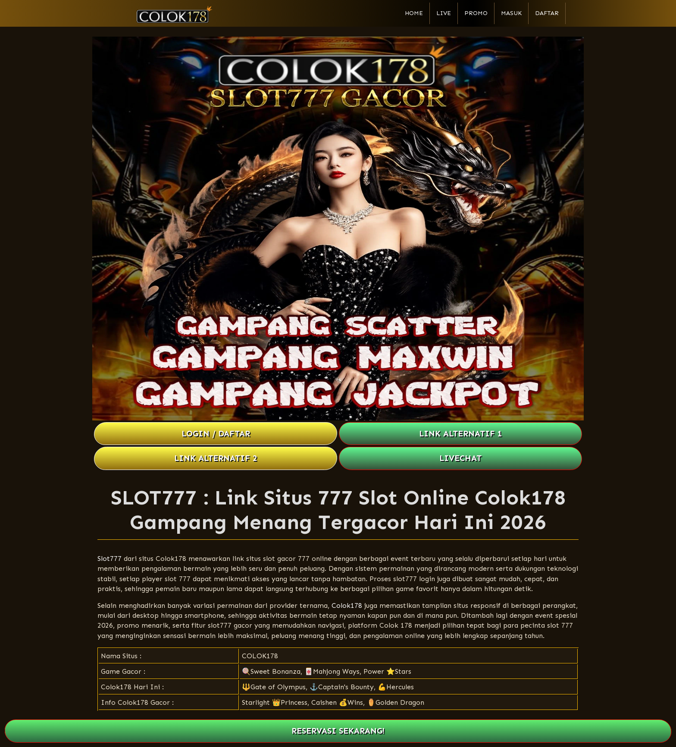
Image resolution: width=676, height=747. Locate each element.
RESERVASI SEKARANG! (337, 731)
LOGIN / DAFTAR (216, 434)
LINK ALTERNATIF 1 (460, 434)
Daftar (547, 13)
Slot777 (109, 558)
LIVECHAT (460, 458)
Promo (476, 13)
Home (414, 13)
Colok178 (347, 605)
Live (443, 13)
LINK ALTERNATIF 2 (215, 458)
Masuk (511, 13)
